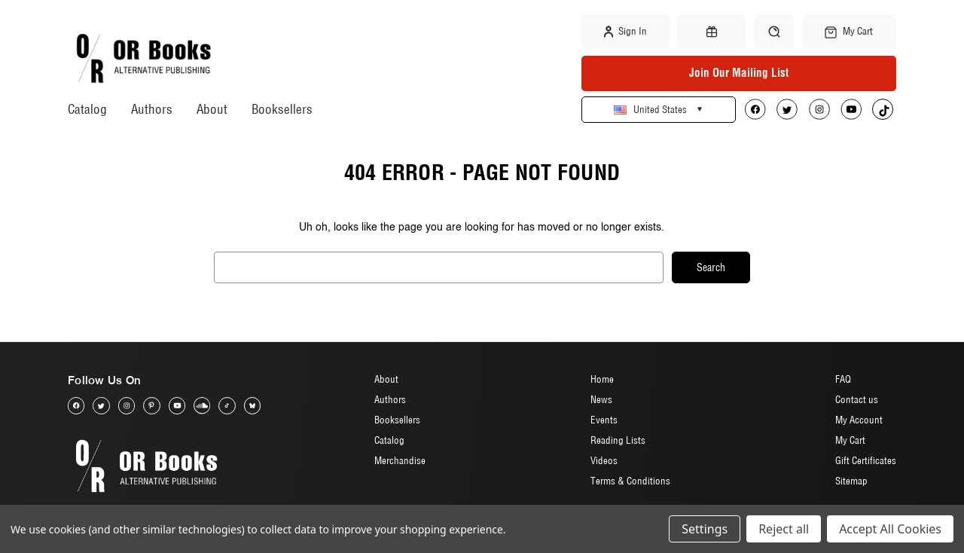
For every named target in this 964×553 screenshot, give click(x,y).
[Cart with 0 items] (849, 31)
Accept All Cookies (890, 529)
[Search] (774, 31)
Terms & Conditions (630, 481)
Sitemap (851, 481)
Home (602, 379)
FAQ (843, 379)
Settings (705, 529)
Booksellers (282, 109)
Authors (151, 109)
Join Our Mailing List (739, 73)
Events (604, 420)
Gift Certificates (865, 460)
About (212, 109)
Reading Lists (617, 440)
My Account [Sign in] (859, 420)
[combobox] (439, 267)
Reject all (783, 529)
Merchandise (400, 460)
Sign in (625, 31)
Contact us (856, 399)
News (601, 399)
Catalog (87, 109)
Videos (604, 460)
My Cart (850, 440)
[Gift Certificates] (711, 31)
